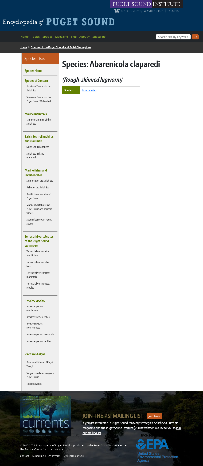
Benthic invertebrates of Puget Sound (38, 196)
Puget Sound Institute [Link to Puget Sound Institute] (106, 445)
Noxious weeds (34, 383)
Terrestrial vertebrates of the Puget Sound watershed (39, 241)
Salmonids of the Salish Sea (39, 180)
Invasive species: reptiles (38, 341)
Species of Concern (36, 81)
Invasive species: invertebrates (34, 325)
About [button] (83, 37)
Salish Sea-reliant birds (37, 146)
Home (25, 37)
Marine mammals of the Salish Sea (38, 121)
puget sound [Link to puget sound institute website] (131, 4)
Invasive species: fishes (38, 317)
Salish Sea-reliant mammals (35, 155)
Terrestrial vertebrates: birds (38, 264)
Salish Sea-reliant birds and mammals (39, 139)
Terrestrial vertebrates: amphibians (38, 253)
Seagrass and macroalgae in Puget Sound (40, 375)
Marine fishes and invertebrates (36, 172)
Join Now (154, 416)
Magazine (61, 37)
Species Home (33, 71)
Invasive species (35, 300)
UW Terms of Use (74, 455)
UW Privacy (54, 455)
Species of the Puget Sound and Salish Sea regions (61, 47)
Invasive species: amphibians (34, 308)
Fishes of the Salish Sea (37, 187)
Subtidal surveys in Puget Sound (39, 221)
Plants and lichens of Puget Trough (39, 364)
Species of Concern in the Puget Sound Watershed (38, 99)
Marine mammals (36, 114)
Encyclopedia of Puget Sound (53, 445)
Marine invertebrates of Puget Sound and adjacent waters (39, 209)
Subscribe (99, 37)
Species (47, 37)
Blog (74, 37)
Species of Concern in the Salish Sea (38, 88)
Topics (35, 37)
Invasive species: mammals (40, 334)
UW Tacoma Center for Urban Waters (41, 449)
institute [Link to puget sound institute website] (166, 4)
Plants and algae (35, 354)
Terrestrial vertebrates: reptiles (38, 285)
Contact (24, 455)
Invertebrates (89, 90)
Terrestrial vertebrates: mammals (38, 274)
